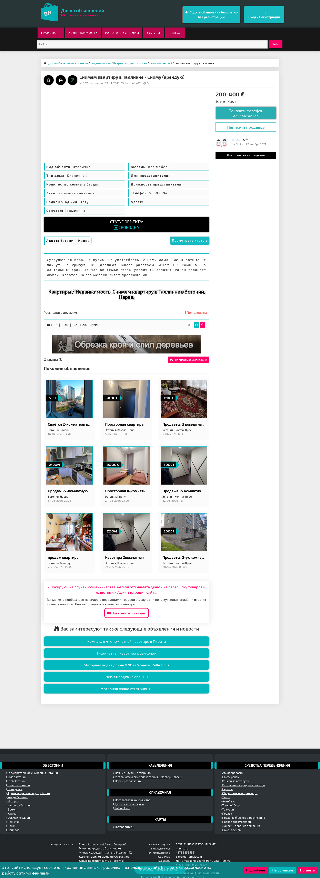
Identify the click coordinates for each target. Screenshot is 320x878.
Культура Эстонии (18, 805)
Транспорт (51, 32)
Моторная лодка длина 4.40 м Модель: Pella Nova (127, 665)
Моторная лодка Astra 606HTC (126, 688)
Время (11, 809)
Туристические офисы (128, 804)
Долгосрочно (138, 63)
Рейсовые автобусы (235, 781)
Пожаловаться (197, 312)
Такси (225, 797)
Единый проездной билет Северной (103, 844)
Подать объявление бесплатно (211, 14)
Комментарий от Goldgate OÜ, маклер (104, 856)
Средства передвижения (267, 765)
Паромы (227, 789)
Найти (276, 44)
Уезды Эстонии (17, 797)
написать (182, 848)
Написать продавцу (246, 127)
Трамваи (227, 809)
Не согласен (282, 870)
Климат (12, 813)
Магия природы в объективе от (100, 848)
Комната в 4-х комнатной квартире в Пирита (126, 641)
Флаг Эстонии (16, 777)
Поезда (226, 813)
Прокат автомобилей (236, 821)
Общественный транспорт (239, 793)
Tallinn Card (121, 808)
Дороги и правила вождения (241, 825)
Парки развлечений (127, 781)
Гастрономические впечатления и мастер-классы (147, 777)
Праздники (14, 789)
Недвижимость (83, 32)
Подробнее (255, 870)
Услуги (153, 32)
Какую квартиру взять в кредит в (101, 860)
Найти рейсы (230, 777)
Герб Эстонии (15, 781)
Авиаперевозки (232, 772)
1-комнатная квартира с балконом (127, 653)
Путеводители (123, 826)
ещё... (175, 32)
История (12, 801)
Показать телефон (246, 113)
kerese (235, 139)
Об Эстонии (52, 765)
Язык (10, 825)
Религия (12, 821)
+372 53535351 (186, 852)
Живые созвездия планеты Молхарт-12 (105, 852)
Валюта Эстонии (18, 785)
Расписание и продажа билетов (243, 785)
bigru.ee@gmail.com (189, 856)
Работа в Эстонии (122, 32)
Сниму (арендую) (160, 63)
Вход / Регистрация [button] (264, 15)
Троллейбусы (230, 805)
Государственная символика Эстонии (32, 772)
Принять (307, 870)
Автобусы (228, 801)
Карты (160, 819)
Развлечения (160, 765)
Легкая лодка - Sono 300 (127, 677)
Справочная (160, 792)
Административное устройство (28, 793)
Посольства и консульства (131, 800)
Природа (12, 830)
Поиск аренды (231, 830)
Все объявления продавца (246, 155)
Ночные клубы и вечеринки (132, 772)
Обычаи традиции (18, 817)
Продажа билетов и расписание (243, 817)
